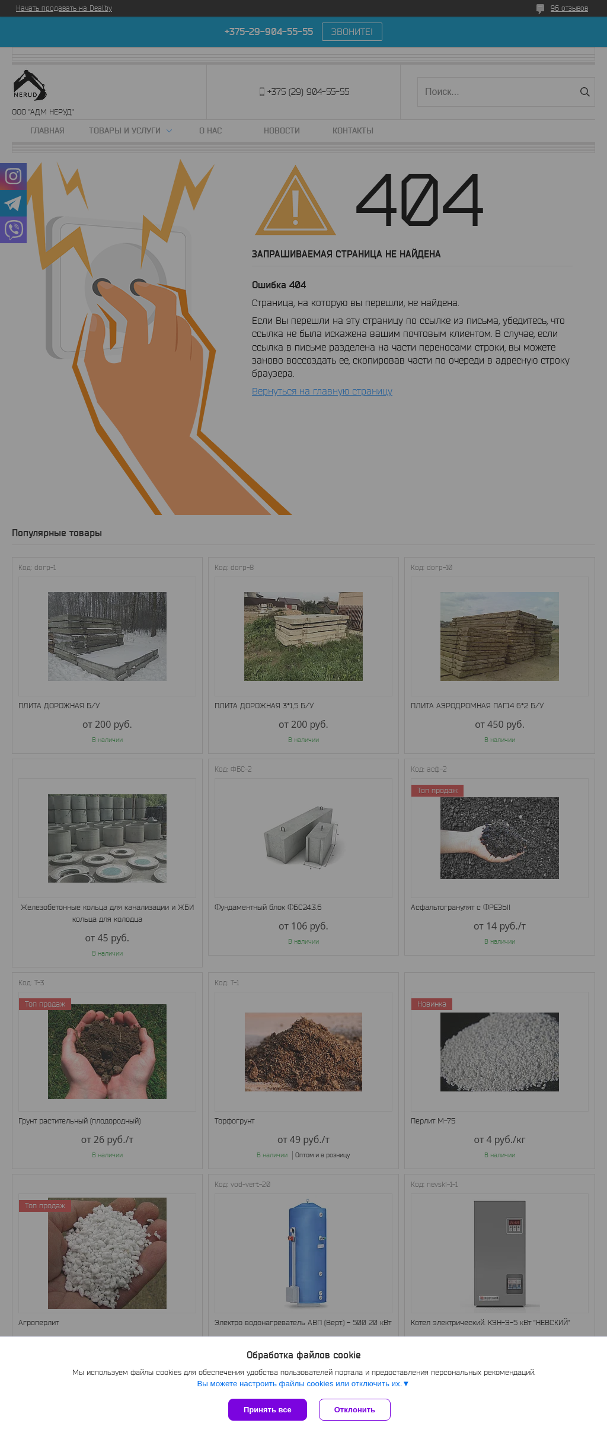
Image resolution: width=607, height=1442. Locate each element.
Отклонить (354, 1409)
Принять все (268, 1409)
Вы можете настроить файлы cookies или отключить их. (299, 1383)
